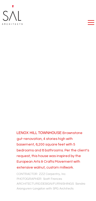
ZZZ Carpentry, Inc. (52, 174)
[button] (91, 21)
